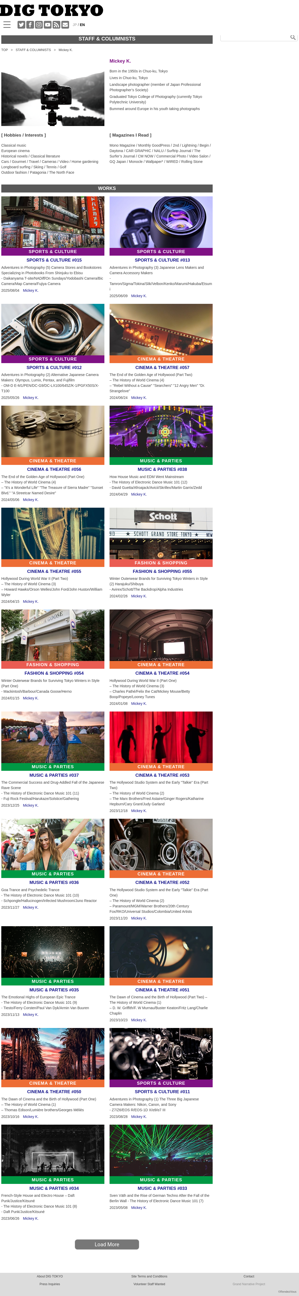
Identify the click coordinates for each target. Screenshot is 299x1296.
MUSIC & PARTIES (161, 460)
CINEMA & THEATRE (161, 359)
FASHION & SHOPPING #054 (54, 673)
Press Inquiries (49, 1284)
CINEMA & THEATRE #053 (162, 775)
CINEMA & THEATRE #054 (162, 673)
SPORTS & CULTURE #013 (162, 260)
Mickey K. (31, 290)
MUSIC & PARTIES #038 (162, 469)
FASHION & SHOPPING (161, 563)
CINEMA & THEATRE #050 (54, 1091)
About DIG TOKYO (50, 1276)
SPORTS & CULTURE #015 (54, 260)
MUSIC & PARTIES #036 (54, 882)
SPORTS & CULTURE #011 (162, 1091)
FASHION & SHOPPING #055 (162, 571)
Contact (249, 1276)
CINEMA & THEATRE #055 (54, 571)
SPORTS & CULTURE (53, 251)
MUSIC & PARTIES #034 (54, 1188)
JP (75, 25)
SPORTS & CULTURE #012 (54, 367)
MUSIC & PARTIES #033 (162, 1188)
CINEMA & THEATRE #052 (162, 882)
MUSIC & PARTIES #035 (54, 990)
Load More (107, 1244)
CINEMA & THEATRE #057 (162, 367)
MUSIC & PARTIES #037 (54, 775)
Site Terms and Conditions (149, 1276)
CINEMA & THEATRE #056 (54, 469)
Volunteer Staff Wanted (149, 1284)
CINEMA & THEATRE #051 (162, 990)
